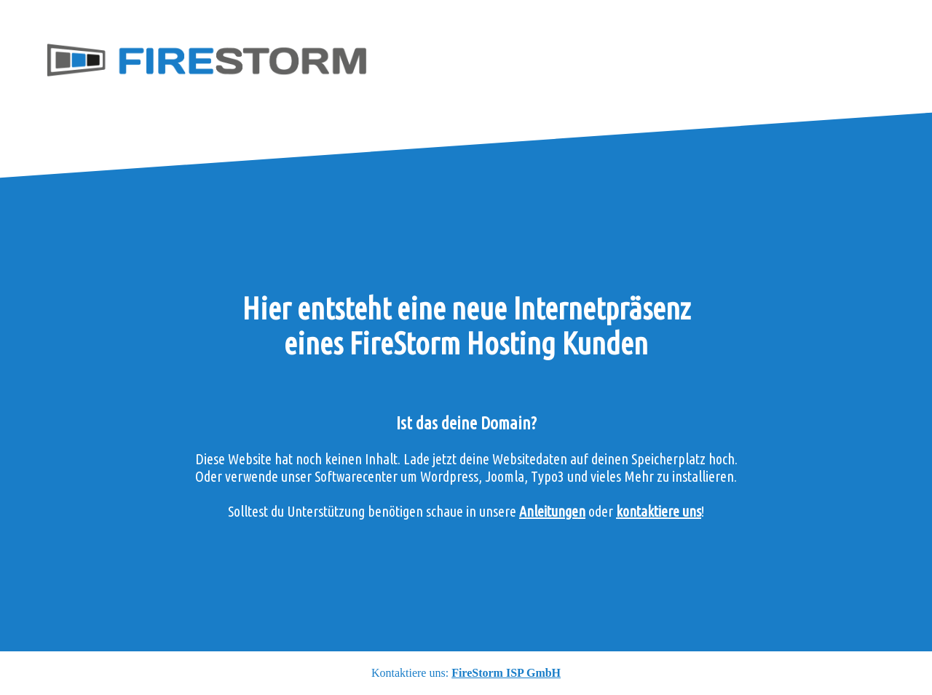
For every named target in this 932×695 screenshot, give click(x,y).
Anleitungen (552, 511)
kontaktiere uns (658, 511)
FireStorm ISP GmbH (506, 673)
